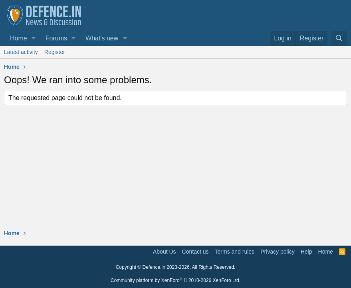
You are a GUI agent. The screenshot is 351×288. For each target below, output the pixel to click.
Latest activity (21, 52)
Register (54, 52)
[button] (34, 38)
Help (306, 251)
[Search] (339, 38)
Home (18, 38)
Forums (56, 38)
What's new (101, 38)
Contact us (195, 251)
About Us (164, 251)
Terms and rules (235, 251)
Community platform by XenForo (175, 280)
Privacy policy (277, 251)
